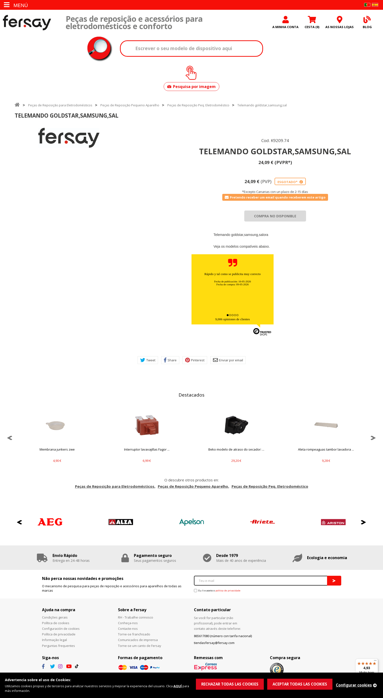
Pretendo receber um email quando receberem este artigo (275, 197)
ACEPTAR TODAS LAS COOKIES (300, 684)
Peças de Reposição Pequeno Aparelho (129, 105)
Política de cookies (55, 623)
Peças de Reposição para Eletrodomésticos (60, 105)
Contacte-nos (128, 628)
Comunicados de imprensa (138, 640)
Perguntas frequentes (58, 645)
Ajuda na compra (58, 609)
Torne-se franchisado (134, 634)
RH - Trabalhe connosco (135, 617)
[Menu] (375, 662)
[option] (68, 138)
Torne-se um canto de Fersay (139, 645)
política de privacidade (227, 590)
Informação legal (54, 640)
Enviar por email (228, 360)
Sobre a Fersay (132, 609)
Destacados (191, 395)
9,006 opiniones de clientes (232, 319)
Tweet (147, 360)
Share (170, 360)
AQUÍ (177, 686)
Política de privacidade (58, 634)
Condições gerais (55, 617)
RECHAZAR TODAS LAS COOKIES (229, 684)
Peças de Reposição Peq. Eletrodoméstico (198, 105)
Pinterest (194, 360)
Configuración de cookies (61, 628)
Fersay (26, 22)
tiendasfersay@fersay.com (214, 643)
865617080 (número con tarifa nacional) (223, 636)
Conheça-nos (128, 623)
